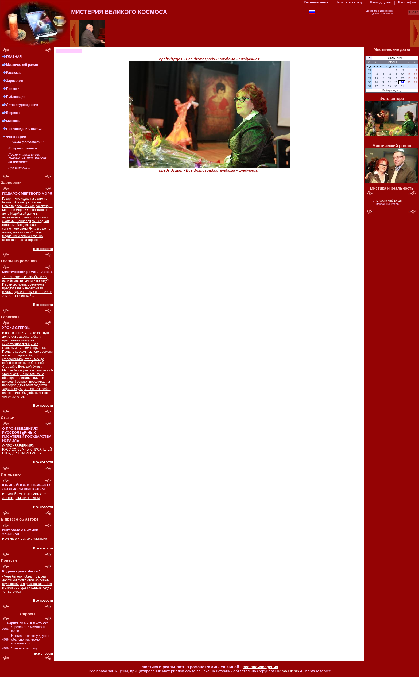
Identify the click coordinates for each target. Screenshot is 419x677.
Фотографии (16, 137)
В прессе (13, 113)
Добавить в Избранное (379, 11)
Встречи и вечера (22, 148)
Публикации (15, 97)
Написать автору (349, 2)
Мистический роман (22, 65)
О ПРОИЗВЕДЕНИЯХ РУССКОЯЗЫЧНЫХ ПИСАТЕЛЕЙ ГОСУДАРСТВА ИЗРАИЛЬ (27, 449)
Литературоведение (22, 105)
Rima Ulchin (288, 671)
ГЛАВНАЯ (14, 57)
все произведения (260, 667)
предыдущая (170, 59)
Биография (407, 2)
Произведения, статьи (24, 129)
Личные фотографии (26, 142)
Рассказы (13, 73)
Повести (13, 89)
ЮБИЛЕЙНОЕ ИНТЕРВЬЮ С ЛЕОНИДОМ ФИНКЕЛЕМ (24, 496)
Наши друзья (380, 2)
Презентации (19, 168)
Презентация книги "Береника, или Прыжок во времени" (27, 158)
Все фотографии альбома (210, 59)
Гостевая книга (316, 2)
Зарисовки (14, 81)
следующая (249, 59)
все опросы (43, 653)
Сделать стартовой (382, 13)
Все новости (43, 249)
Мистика (13, 121)
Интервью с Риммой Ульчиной (24, 539)
